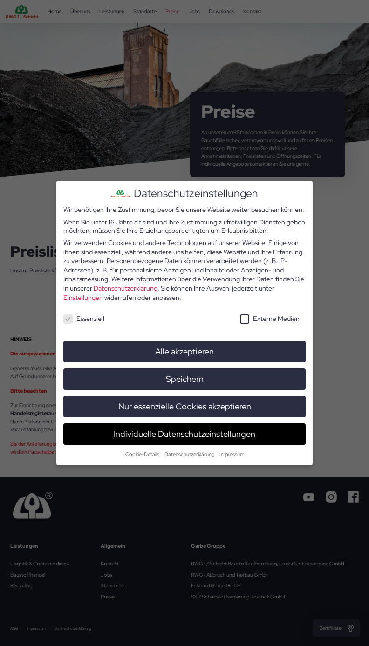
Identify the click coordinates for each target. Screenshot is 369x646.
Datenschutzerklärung (125, 287)
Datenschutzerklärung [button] (189, 453)
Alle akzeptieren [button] (184, 351)
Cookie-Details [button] (142, 453)
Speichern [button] (185, 378)
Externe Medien (270, 318)
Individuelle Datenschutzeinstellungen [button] (184, 433)
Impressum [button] (231, 453)
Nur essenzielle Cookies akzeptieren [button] (184, 405)
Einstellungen (83, 296)
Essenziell (83, 318)
